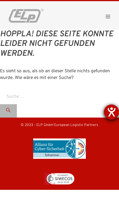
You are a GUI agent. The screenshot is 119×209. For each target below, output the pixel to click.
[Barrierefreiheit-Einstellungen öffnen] (111, 112)
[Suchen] (8, 111)
